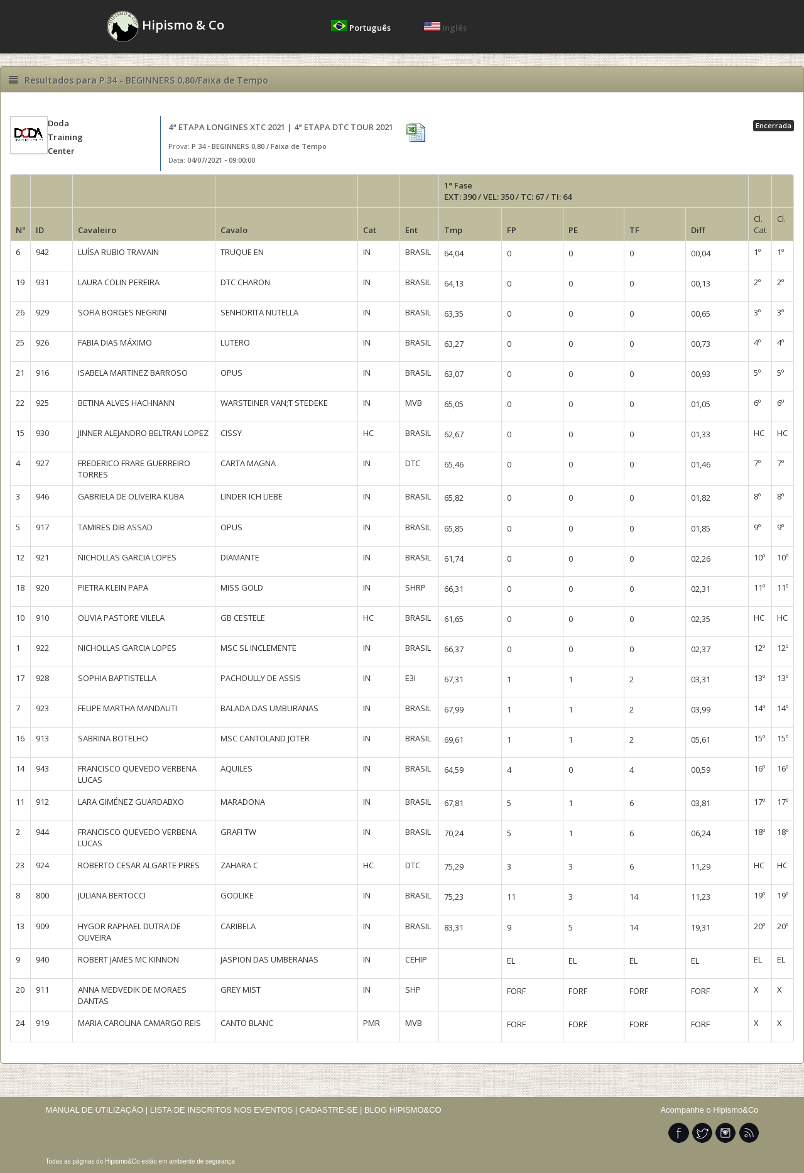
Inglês (445, 27)
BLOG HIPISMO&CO (403, 1110)
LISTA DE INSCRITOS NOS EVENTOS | (224, 1110)
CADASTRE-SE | (332, 1110)
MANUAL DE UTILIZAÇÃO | (97, 1110)
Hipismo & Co (165, 26)
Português (362, 27)
